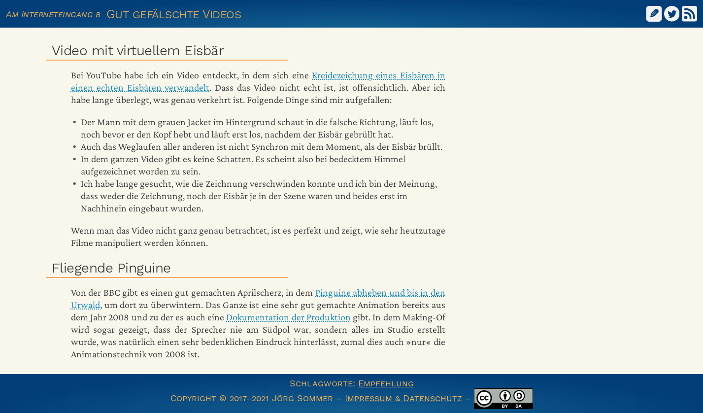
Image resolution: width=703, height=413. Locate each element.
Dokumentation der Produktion (288, 316)
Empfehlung (386, 383)
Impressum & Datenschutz (403, 398)
